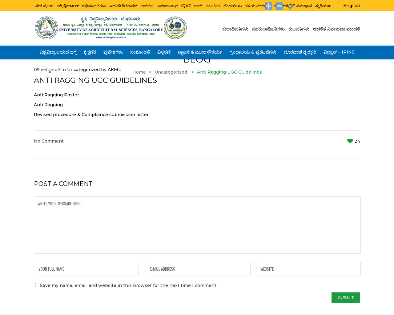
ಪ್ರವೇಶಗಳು (113, 50)
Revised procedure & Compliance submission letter (91, 114)
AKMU (115, 69)
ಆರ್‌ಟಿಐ (147, 5)
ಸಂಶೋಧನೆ (140, 50)
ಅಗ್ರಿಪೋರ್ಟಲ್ (68, 5)
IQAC (186, 5)
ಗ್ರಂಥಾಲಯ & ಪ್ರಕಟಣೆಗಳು (253, 50)
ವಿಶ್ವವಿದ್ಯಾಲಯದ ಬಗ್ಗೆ (58, 50)
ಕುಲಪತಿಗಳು (299, 28)
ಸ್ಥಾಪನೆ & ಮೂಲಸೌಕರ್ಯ (200, 50)
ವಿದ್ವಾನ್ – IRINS (339, 50)
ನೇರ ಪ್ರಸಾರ (44, 5)
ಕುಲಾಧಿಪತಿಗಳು (236, 28)
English (351, 5)
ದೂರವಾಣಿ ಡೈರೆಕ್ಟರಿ (300, 50)
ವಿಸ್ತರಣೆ (164, 50)
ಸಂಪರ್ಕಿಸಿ (213, 5)
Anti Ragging (48, 104)
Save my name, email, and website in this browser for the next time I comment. (128, 285)
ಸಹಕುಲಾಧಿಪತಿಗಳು (268, 28)
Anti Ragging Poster (56, 95)
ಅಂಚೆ (198, 5)
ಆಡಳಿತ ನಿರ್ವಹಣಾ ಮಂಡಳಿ (335, 28)
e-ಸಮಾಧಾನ (302, 5)
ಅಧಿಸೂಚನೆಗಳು (94, 5)
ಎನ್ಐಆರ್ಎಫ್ (167, 5)
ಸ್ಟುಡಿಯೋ (323, 5)
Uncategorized (83, 69)
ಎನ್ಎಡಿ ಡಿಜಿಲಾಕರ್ (123, 5)
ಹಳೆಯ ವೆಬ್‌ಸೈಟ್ (258, 5)
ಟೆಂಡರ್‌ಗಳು (232, 5)
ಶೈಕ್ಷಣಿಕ (90, 50)
